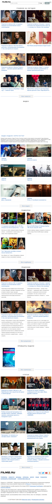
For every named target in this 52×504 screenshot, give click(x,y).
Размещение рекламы (38, 499)
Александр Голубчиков (36, 486)
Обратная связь (26, 499)
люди (37, 477)
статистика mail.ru (24, 478)
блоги (32, 477)
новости (11, 477)
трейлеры (4, 477)
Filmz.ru (28, 484)
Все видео (26, 206)
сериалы (26, 477)
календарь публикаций (8, 478)
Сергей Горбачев (5, 487)
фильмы (18, 477)
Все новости (26, 96)
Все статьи (26, 467)
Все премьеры (26, 369)
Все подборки (26, 262)
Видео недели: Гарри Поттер (12, 136)
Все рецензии (26, 341)
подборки (43, 477)
